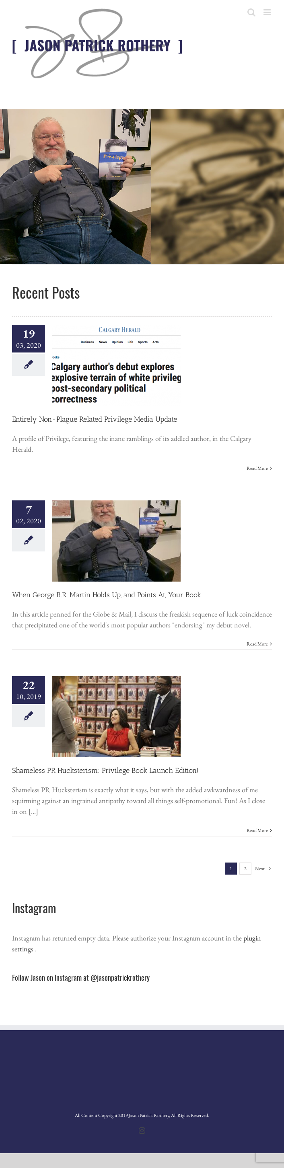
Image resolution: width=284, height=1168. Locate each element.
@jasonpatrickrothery (120, 977)
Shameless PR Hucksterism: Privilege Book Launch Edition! (105, 770)
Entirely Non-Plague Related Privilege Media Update (94, 419)
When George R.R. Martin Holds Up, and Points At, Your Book (106, 594)
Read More (257, 468)
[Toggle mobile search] (251, 12)
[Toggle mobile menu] (267, 12)
